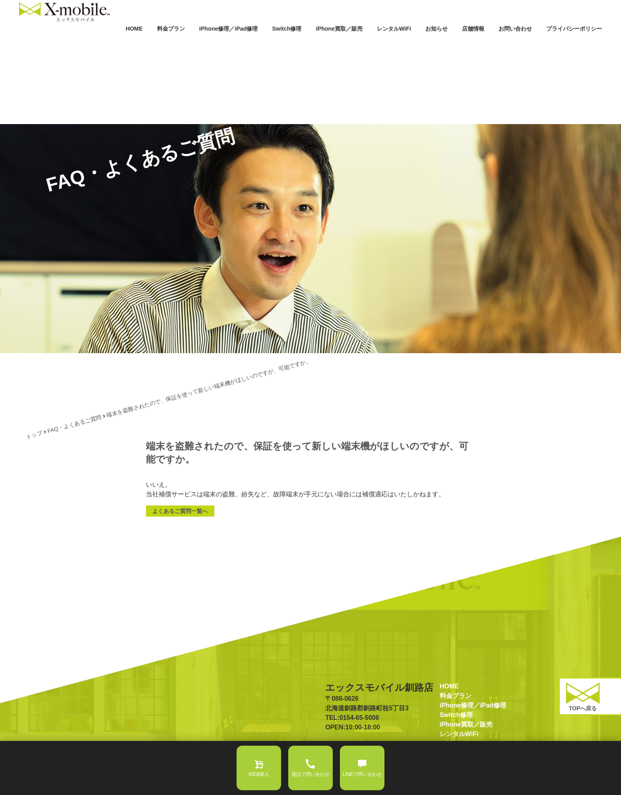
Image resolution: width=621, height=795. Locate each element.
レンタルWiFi (351, 43)
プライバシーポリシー (566, 43)
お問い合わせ (494, 43)
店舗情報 (444, 43)
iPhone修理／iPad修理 (151, 43)
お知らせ (401, 43)
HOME (39, 43)
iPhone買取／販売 (285, 43)
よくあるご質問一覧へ (180, 511)
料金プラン (82, 43)
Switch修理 (222, 43)
